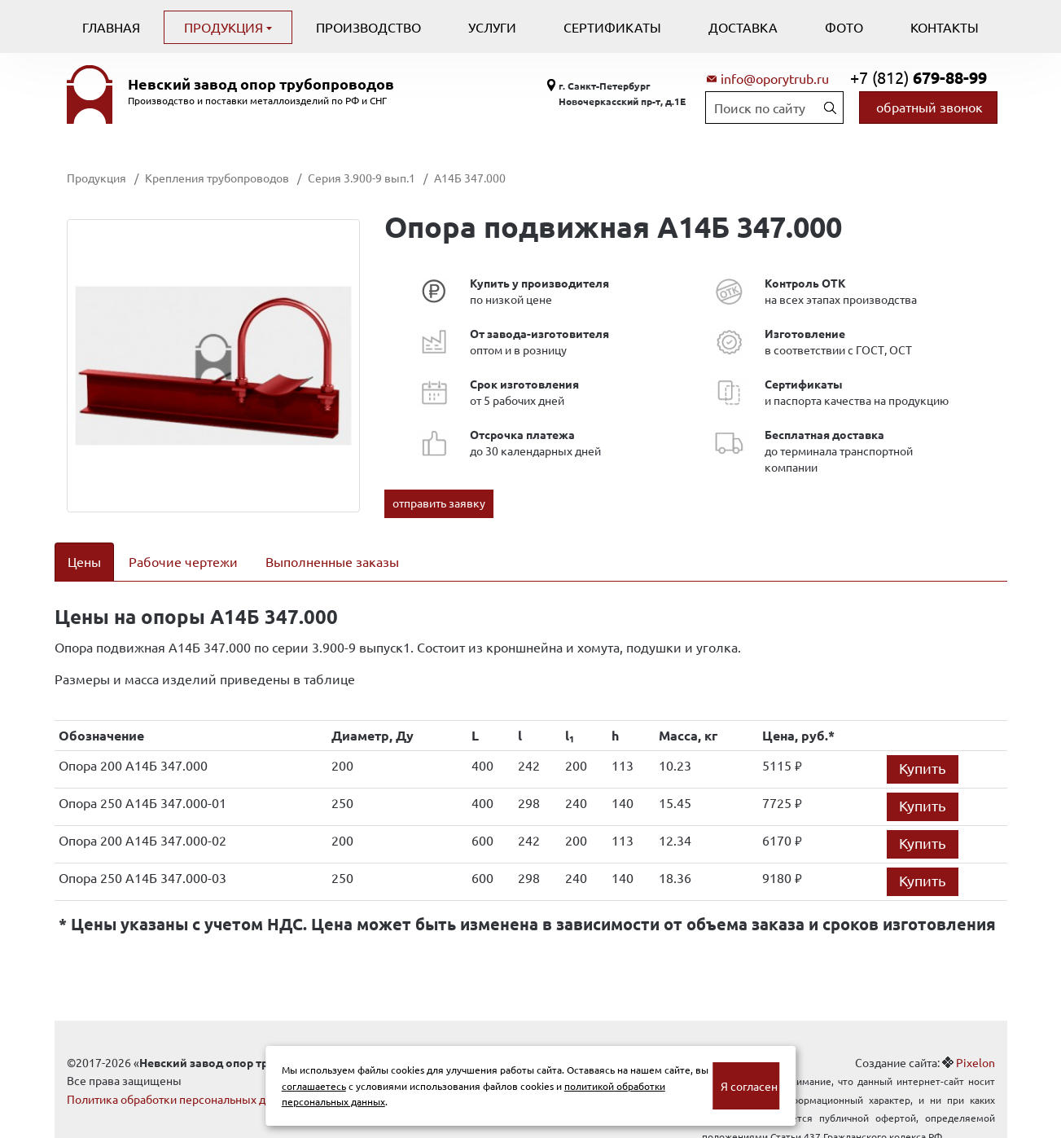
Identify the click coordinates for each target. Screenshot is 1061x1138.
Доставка (743, 27)
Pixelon (975, 1041)
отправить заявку (438, 502)
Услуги (492, 27)
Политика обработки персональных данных (183, 1077)
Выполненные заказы (332, 561)
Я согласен (749, 1086)
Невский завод (261, 84)
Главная (111, 27)
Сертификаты (612, 27)
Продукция (225, 27)
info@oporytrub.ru (775, 78)
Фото (844, 27)
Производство (368, 27)
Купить (922, 746)
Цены (84, 561)
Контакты (944, 27)
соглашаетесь (314, 1085)
